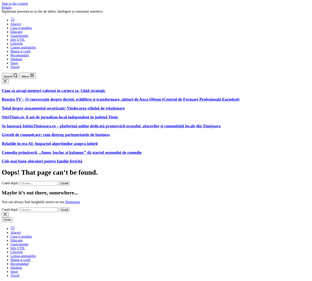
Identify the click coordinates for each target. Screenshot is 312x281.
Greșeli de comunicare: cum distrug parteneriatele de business (56, 134)
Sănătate (16, 59)
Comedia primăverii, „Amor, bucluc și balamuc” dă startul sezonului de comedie (72, 152)
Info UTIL (17, 39)
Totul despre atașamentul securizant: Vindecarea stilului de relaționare (63, 108)
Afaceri (15, 24)
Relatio (7, 7)
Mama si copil (20, 51)
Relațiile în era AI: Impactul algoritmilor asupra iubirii (50, 143)
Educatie (16, 32)
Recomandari (19, 55)
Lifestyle (16, 43)
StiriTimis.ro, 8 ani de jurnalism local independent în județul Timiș (60, 117)
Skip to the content (15, 3)
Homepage (72, 202)
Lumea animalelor (23, 47)
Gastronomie (19, 36)
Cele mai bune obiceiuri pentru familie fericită (42, 161)
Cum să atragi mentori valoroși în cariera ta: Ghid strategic (53, 90)
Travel (14, 67)
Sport (14, 63)
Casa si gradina (21, 28)
